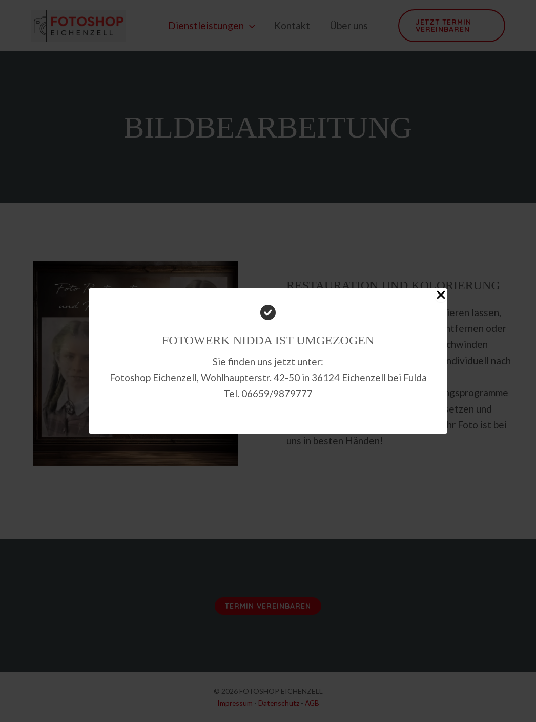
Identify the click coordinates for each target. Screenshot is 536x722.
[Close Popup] (441, 295)
